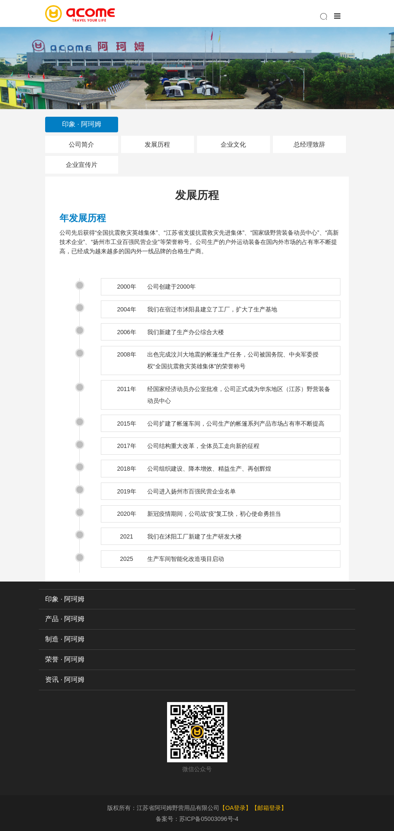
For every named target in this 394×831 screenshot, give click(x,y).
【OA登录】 (235, 807)
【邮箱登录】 (269, 807)
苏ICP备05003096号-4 (208, 818)
